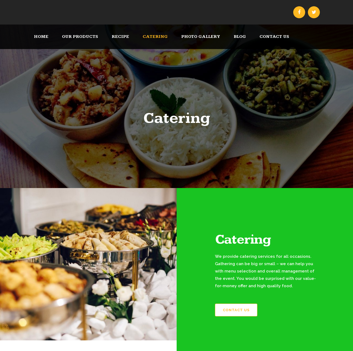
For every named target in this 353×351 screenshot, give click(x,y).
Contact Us (236, 310)
